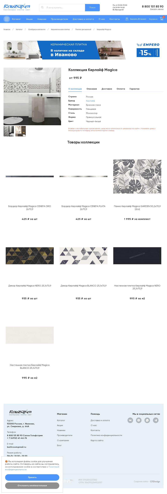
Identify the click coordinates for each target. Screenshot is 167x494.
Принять (32, 477)
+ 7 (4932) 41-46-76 (17, 438)
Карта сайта (97, 440)
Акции (29, 19)
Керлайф (90, 101)
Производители (59, 19)
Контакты (115, 19)
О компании (63, 440)
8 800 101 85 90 (152, 6)
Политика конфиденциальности (106, 435)
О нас (102, 19)
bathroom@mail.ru (16, 447)
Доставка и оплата (83, 19)
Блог (59, 445)
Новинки (41, 19)
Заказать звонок (156, 9)
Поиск (92, 7)
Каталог (61, 420)
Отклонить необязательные (32, 485)
